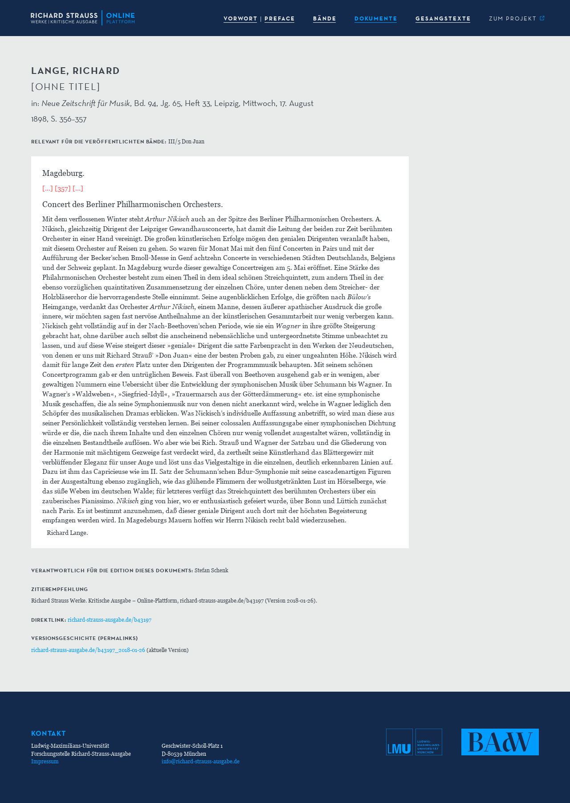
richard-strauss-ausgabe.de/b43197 (109, 619)
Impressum (45, 761)
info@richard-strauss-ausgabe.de (201, 761)
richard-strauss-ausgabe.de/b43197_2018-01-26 (88, 650)
